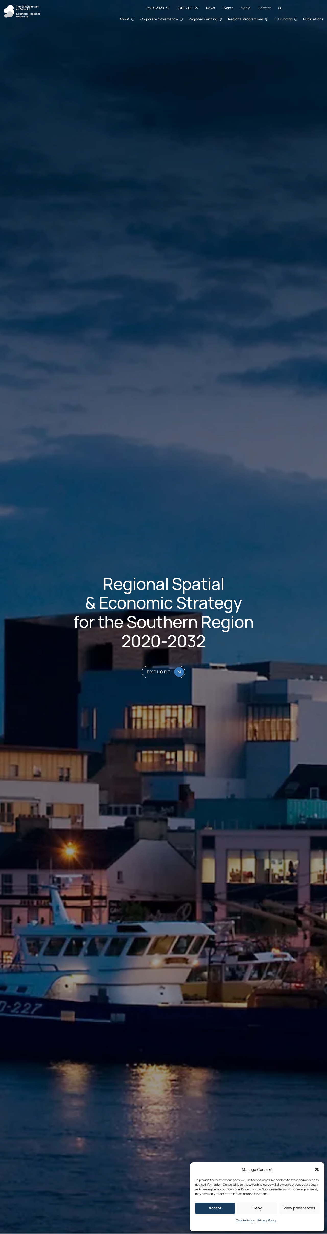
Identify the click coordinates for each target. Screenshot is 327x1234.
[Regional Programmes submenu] (272, 19)
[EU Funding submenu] (301, 19)
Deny (257, 1208)
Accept (215, 1208)
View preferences (299, 1208)
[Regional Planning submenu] (226, 19)
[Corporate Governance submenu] (186, 19)
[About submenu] (138, 19)
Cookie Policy (245, 1220)
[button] (316, 1169)
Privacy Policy (266, 1220)
